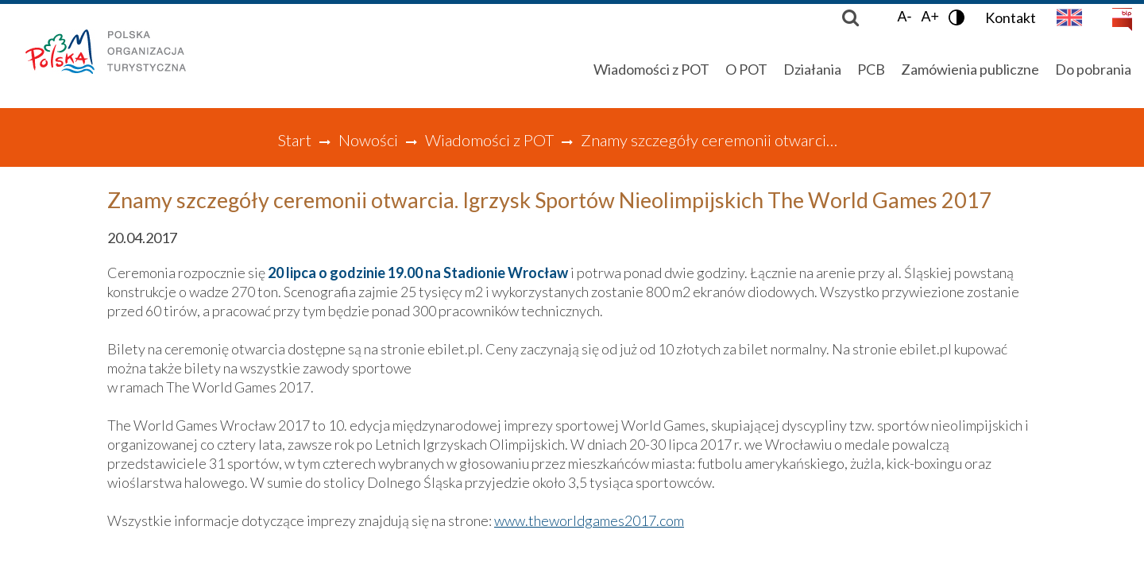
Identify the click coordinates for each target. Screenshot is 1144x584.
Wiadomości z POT (489, 139)
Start (294, 139)
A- (904, 17)
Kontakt (1010, 17)
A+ (930, 17)
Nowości (368, 139)
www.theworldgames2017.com (589, 520)
